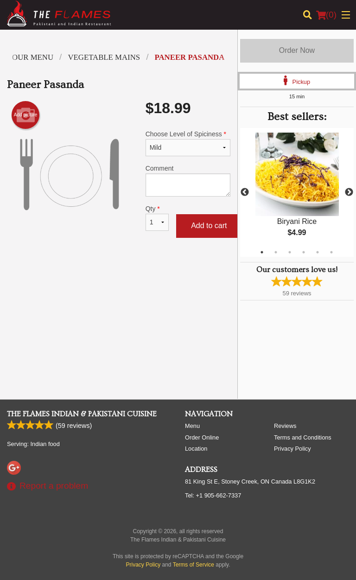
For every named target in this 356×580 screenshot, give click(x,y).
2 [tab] (275, 252)
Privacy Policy (292, 448)
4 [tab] (303, 252)
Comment (188, 181)
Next (349, 192)
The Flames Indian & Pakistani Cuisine (82, 414)
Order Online (202, 437)
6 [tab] (331, 252)
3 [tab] (289, 252)
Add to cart (209, 225)
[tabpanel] (296, 192)
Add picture (26, 115)
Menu (192, 425)
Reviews (285, 425)
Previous (244, 192)
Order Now (297, 50)
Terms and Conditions (302, 437)
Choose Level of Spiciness (188, 143)
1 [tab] (262, 252)
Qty (157, 218)
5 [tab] (317, 252)
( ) (326, 15)
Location (196, 448)
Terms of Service (193, 564)
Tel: (213, 495)
